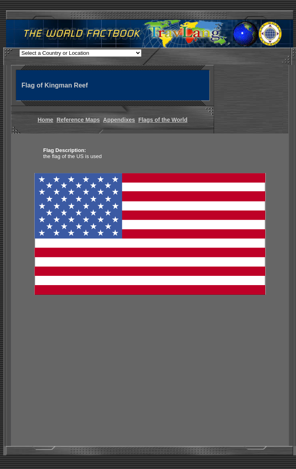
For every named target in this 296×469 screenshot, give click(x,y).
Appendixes (119, 120)
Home (45, 120)
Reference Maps (78, 120)
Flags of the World (163, 120)
